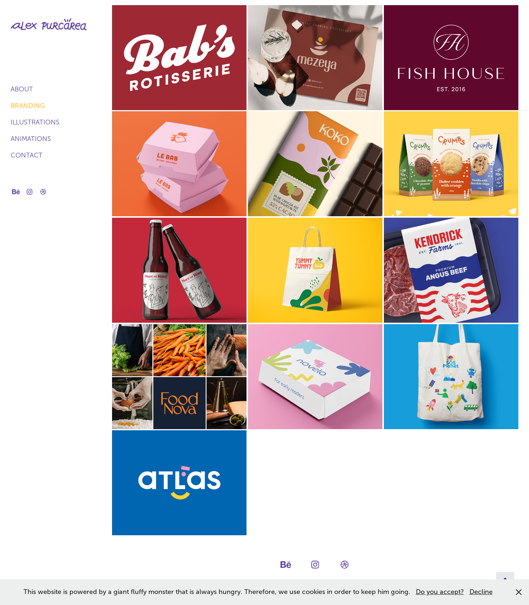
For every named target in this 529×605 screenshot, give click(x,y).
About (22, 89)
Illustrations (35, 122)
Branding (28, 105)
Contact (27, 155)
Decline (481, 591)
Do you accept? (440, 591)
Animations (31, 138)
